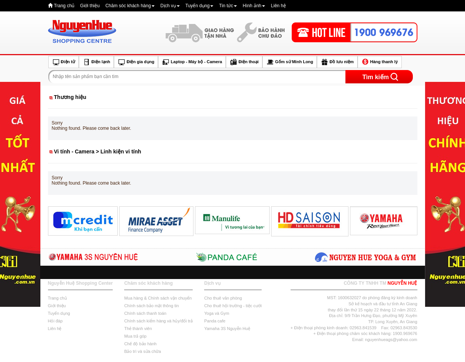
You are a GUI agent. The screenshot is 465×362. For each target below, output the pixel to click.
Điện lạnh (96, 62)
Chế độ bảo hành (140, 343)
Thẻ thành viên (138, 328)
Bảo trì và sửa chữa (142, 351)
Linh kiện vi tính (121, 151)
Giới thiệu (89, 5)
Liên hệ (278, 5)
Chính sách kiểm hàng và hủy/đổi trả (158, 321)
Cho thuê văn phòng (223, 298)
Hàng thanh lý (379, 62)
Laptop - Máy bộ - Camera (192, 62)
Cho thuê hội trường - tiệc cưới (233, 305)
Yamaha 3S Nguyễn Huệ (227, 328)
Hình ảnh (254, 5)
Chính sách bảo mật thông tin (151, 305)
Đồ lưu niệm (337, 62)
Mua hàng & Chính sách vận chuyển (158, 298)
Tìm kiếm (376, 77)
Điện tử (63, 62)
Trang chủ (64, 5)
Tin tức (228, 5)
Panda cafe (214, 321)
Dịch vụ (170, 5)
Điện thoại (244, 62)
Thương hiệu (70, 97)
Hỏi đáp (55, 321)
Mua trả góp (135, 336)
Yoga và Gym (216, 313)
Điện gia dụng (136, 62)
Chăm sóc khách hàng (130, 5)
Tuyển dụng (199, 5)
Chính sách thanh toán (145, 313)
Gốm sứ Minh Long (289, 62)
